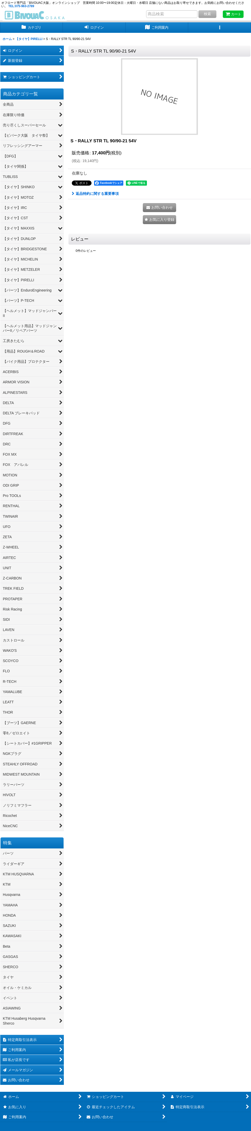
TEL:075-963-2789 (21, 6)
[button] (219, 27)
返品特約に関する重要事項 (95, 194)
